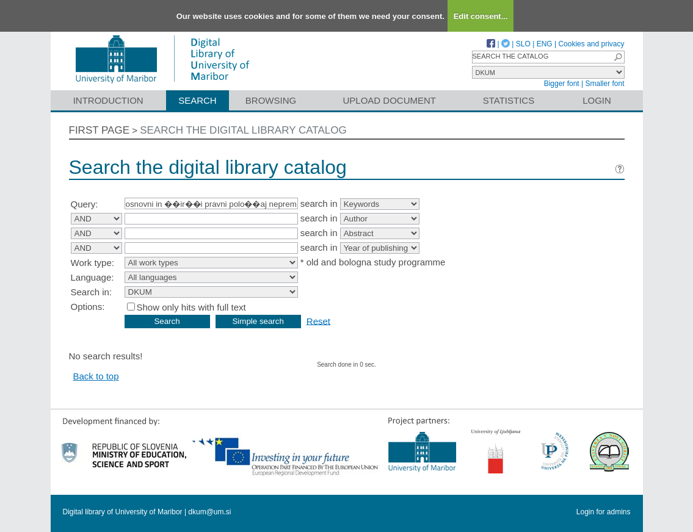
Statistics (508, 100)
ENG (545, 44)
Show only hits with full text (191, 307)
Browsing (270, 100)
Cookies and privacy (591, 44)
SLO (523, 44)
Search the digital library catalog (243, 130)
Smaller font (604, 83)
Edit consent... (481, 16)
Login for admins (603, 512)
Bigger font (561, 83)
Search (197, 100)
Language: (92, 277)
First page (99, 130)
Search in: (91, 292)
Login (596, 100)
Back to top (96, 376)
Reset (318, 320)
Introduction (108, 100)
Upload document (390, 100)
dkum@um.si (209, 512)
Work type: (92, 262)
